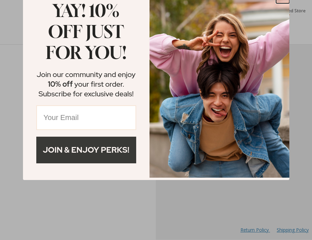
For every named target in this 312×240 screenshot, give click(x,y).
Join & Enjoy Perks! (86, 150)
